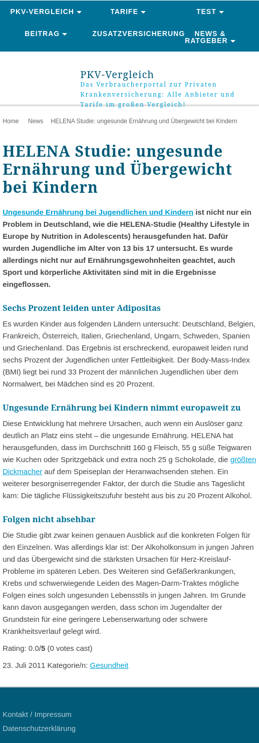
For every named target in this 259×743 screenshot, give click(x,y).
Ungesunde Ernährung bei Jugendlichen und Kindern (98, 212)
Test (206, 12)
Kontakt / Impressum (37, 714)
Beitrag (42, 34)
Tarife (124, 12)
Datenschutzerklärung (39, 728)
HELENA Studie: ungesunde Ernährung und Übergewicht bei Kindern (144, 121)
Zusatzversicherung (130, 34)
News (35, 121)
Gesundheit (109, 665)
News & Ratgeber (206, 37)
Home (11, 121)
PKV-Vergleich (42, 12)
